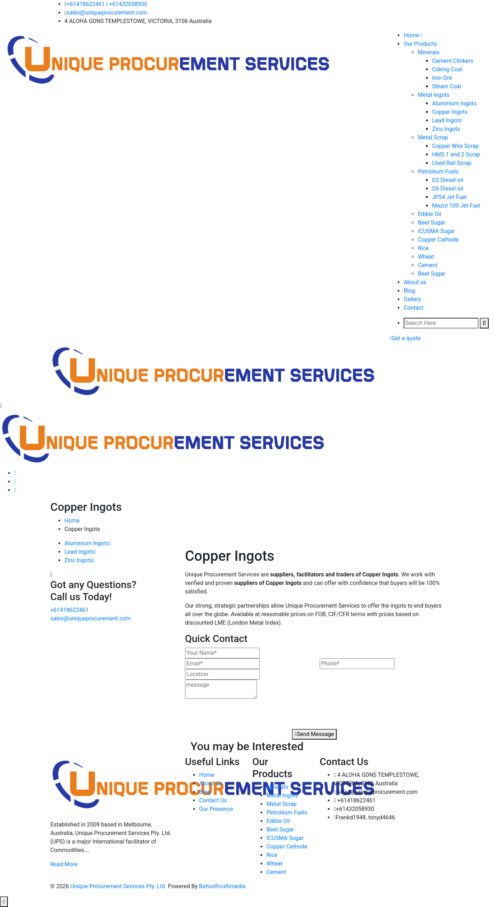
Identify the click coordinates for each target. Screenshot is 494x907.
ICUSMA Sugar (436, 231)
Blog (409, 290)
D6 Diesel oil (447, 188)
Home (72, 520)
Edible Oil (429, 214)
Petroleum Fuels (438, 171)
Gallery (412, 299)
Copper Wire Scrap (455, 146)
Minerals (428, 52)
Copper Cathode (438, 239)
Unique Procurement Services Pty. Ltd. (119, 886)
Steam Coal (446, 86)
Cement (427, 265)
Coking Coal (447, 69)
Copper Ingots (449, 112)
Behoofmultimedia (222, 886)
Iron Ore (442, 77)
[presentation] (225, 711)
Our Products (420, 43)
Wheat (426, 256)
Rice (423, 248)
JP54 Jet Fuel (449, 197)
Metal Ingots (433, 95)
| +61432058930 (126, 4)
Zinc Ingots (446, 129)
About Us (210, 783)
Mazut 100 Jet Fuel (456, 205)
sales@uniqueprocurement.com (107, 12)
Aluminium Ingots (454, 103)
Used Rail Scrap (451, 163)
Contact (413, 307)
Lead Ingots (447, 120)
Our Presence (216, 809)
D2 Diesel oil (447, 180)
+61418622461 (86, 4)
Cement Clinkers (452, 60)
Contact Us (213, 800)
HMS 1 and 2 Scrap (456, 154)
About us (415, 282)
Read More (64, 864)
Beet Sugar (431, 222)
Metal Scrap (433, 137)
